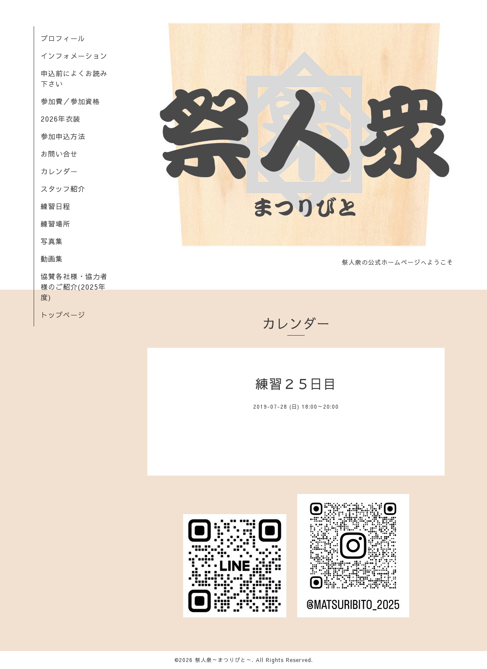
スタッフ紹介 (63, 188)
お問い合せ (59, 153)
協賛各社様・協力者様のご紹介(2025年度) (74, 286)
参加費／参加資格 (70, 101)
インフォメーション (74, 55)
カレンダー (59, 171)
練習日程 (55, 206)
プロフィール (63, 38)
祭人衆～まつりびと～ (223, 659)
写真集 (52, 241)
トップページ (63, 314)
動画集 (52, 258)
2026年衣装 (60, 118)
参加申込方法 (63, 136)
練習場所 (55, 223)
